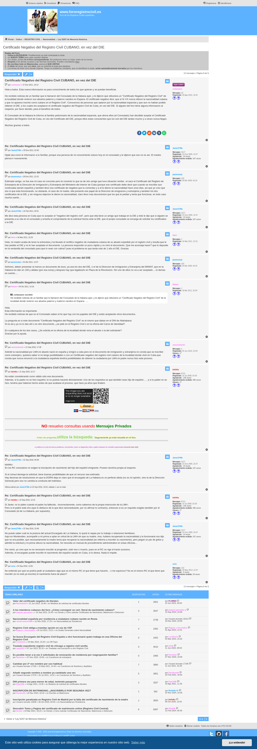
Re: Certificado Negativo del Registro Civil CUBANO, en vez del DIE (47, 146)
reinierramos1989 (24, 621)
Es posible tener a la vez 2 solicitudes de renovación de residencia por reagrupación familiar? (65, 654)
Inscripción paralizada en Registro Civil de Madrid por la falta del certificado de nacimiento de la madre (70, 699)
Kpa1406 (20, 684)
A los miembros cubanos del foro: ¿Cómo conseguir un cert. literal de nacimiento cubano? (64, 610)
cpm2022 (20, 648)
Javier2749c (178, 148)
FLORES (172, 601)
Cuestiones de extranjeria (60, 657)
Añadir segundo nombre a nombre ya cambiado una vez (44, 672)
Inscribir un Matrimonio (59, 693)
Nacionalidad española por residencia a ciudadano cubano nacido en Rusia (55, 619)
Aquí (77, 62)
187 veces (197, 159)
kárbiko (176, 370)
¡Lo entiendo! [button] (237, 742)
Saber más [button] (138, 742)
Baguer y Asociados (25, 630)
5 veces (186, 572)
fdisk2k (171, 708)
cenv (175, 564)
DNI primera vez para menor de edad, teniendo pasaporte (45, 681)
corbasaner (177, 89)
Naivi (175, 235)
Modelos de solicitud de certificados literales (70, 603)
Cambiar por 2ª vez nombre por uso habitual (37, 663)
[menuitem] (50, 3)
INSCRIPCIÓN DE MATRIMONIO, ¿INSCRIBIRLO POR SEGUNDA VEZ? (52, 690)
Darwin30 (20, 693)
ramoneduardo (179, 345)
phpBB (44, 736)
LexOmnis (21, 642)
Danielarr (20, 657)
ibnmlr (19, 711)
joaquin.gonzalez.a (25, 612)
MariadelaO (21, 603)
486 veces (197, 380)
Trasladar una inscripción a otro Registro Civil (68, 648)
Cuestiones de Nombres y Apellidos (76, 666)
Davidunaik (173, 673)
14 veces (186, 156)
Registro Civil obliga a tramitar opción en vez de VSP (42, 627)
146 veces (187, 378)
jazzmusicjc (178, 174)
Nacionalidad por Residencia (69, 621)
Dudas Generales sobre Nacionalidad (74, 630)
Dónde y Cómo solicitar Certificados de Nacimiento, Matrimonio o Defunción (91, 612)
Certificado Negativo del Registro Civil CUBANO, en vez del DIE (53, 47)
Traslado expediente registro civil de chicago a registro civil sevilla (50, 646)
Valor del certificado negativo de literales (36, 601)
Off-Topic (54, 642)
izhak (170, 646)
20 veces (196, 574)
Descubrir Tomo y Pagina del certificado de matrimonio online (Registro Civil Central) (60, 708)
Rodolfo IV (173, 690)
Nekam (175, 284)
